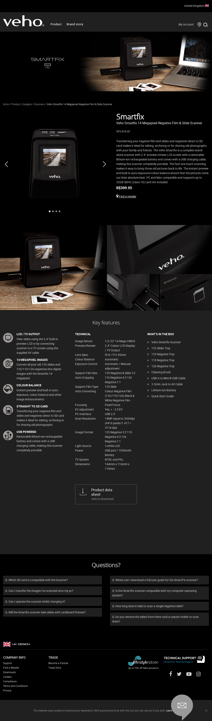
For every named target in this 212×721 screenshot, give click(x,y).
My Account (186, 24)
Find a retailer (126, 196)
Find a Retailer (11, 667)
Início (6, 104)
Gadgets (27, 104)
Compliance (10, 681)
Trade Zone (54, 667)
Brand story (75, 24)
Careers (7, 676)
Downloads (9, 672)
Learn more (172, 710)
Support (7, 663)
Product (56, 24)
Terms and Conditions (15, 685)
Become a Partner (58, 663)
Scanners (39, 104)
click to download (111, 494)
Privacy (7, 690)
